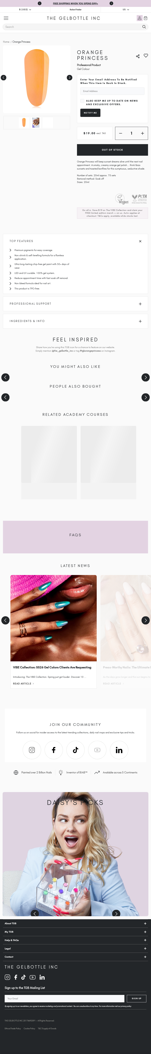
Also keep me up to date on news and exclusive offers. (112, 102)
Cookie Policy (29, 1028)
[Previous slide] (5, 377)
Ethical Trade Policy (13, 1028)
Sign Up (137, 998)
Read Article (23, 683)
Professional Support (76, 303)
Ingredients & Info (76, 321)
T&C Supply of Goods (47, 1028)
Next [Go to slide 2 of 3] (69, 76)
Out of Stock (112, 149)
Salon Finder (75, 9)
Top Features (75, 241)
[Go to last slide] (39, 3)
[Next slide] (111, 3)
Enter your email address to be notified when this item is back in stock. (108, 81)
